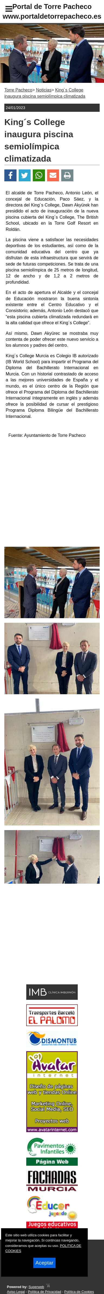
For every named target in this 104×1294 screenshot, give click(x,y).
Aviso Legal (16, 1292)
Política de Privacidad (44, 1292)
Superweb (36, 1287)
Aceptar (44, 1263)
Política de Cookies (79, 1292)
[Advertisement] (44, 943)
